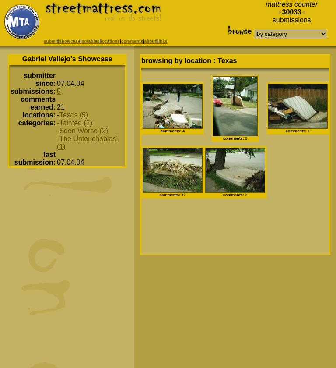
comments (132, 41)
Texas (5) (73, 115)
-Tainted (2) (74, 123)
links (163, 41)
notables (90, 41)
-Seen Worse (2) (82, 130)
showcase (70, 41)
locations (110, 41)
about (150, 41)
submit (51, 41)
